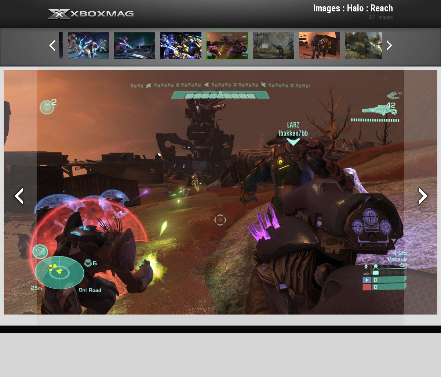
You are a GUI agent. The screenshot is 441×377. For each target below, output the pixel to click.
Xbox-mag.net (91, 14)
